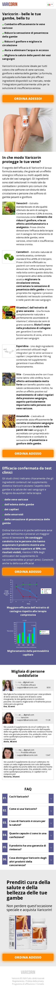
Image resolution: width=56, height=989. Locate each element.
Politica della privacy (35, 981)
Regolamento (18, 981)
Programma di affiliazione (23, 984)
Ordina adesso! (28, 98)
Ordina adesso (28, 453)
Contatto (40, 984)
